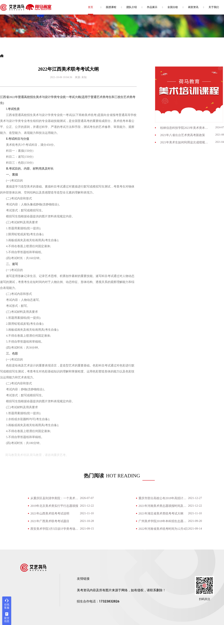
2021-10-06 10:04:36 (61, 77)
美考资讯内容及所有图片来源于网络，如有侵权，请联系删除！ (121, 590)
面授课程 (111, 7)
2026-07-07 (87, 498)
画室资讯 (193, 7)
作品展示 (152, 7)
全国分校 (172, 7)
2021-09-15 (87, 528)
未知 (84, 77)
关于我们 (214, 7)
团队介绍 (131, 7)
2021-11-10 (87, 513)
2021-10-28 (87, 520)
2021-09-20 (195, 520)
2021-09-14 (195, 528)
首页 (90, 7)
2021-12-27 (195, 498)
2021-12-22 (87, 505)
